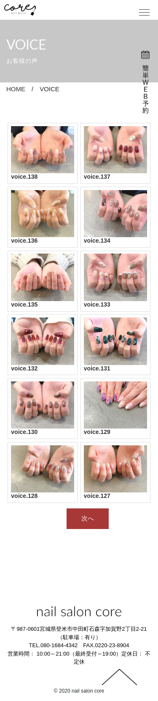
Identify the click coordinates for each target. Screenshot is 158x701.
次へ (87, 518)
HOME (15, 89)
